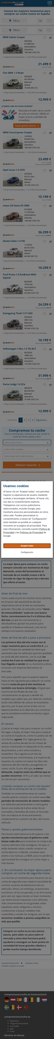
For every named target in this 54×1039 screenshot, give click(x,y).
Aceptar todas (27, 546)
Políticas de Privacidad (31, 532)
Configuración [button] (27, 552)
